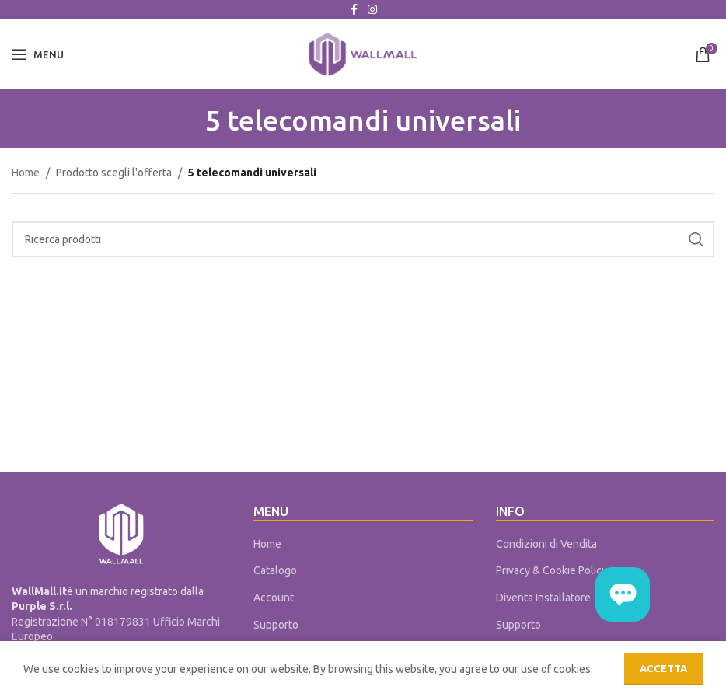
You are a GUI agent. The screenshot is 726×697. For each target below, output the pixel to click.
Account (273, 597)
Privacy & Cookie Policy (551, 570)
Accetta (663, 668)
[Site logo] (363, 53)
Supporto (275, 625)
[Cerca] (363, 239)
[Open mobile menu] (38, 54)
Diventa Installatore (543, 597)
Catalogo (275, 570)
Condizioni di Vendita (546, 544)
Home (26, 172)
